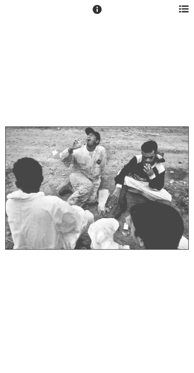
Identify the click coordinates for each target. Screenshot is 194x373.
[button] (97, 14)
